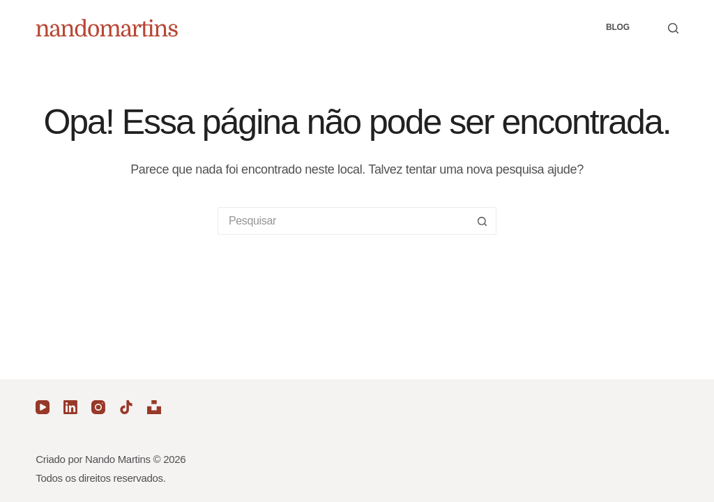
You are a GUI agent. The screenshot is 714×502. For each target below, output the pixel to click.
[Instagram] (98, 407)
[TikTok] (126, 407)
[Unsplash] (154, 407)
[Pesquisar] (673, 28)
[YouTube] (43, 407)
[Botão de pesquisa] (482, 221)
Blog (618, 27)
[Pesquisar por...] (343, 221)
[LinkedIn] (70, 407)
